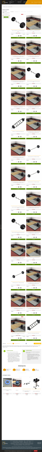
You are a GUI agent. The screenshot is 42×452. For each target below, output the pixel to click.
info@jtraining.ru (25, 1)
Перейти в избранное (30, 11)
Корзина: (40, 2)
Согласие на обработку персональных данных (33, 448)
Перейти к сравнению (24, 11)
